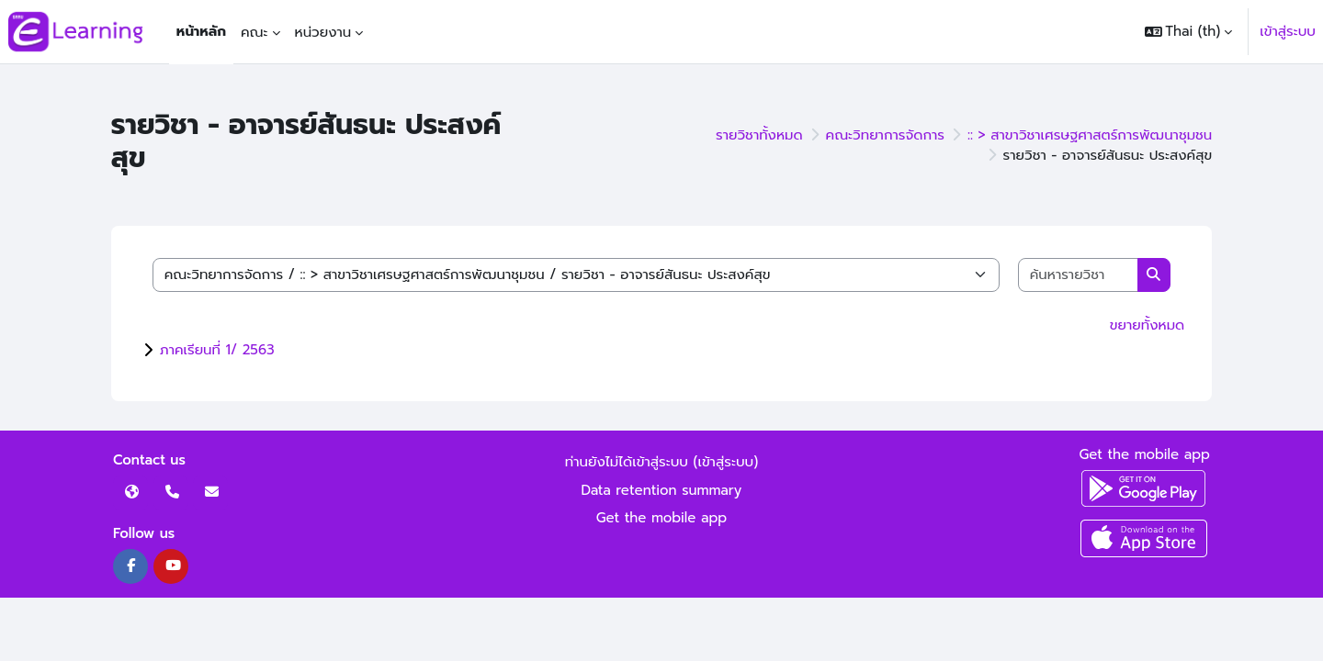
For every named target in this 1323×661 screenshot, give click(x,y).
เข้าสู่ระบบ (1288, 31)
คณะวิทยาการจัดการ (885, 135)
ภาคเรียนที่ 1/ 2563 (217, 350)
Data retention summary (662, 490)
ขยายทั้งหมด (1147, 325)
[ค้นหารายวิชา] (1078, 275)
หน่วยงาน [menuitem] (323, 32)
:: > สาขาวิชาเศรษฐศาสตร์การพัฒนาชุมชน (1089, 135)
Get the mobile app (662, 518)
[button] (1189, 31)
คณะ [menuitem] (254, 32)
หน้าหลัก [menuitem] (201, 31)
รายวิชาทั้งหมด (759, 135)
